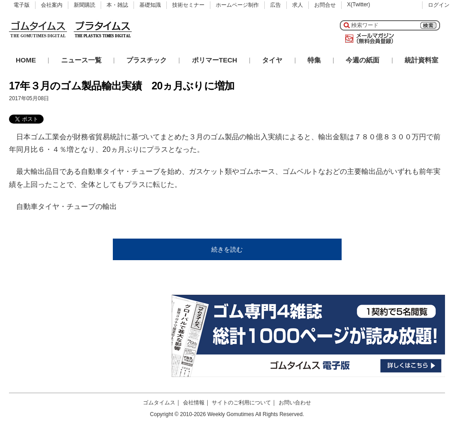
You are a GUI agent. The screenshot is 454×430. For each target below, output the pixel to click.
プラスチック (146, 60)
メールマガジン (367, 39)
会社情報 (194, 402)
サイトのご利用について (241, 402)
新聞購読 (84, 5)
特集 (314, 60)
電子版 (21, 5)
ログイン (439, 5)
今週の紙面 (362, 60)
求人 (297, 5)
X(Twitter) (358, 4)
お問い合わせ (295, 402)
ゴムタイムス (159, 402)
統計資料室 (421, 60)
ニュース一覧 (81, 60)
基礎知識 (150, 5)
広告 (275, 5)
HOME (26, 60)
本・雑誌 (117, 5)
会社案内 (51, 5)
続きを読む (227, 249)
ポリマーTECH (214, 60)
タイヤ (272, 60)
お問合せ (325, 5)
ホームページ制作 (237, 5)
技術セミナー (188, 5)
